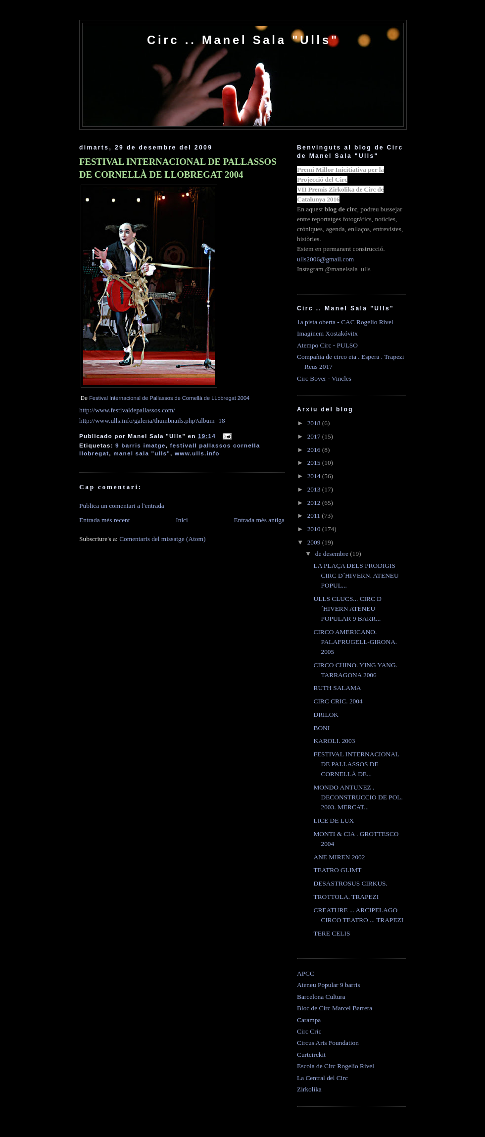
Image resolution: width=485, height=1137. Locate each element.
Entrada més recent (104, 520)
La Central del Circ (322, 1078)
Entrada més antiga (259, 520)
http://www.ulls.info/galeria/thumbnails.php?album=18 (152, 420)
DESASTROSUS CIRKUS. (350, 883)
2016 (314, 449)
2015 (314, 462)
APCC (305, 973)
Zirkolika (309, 1089)
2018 (314, 423)
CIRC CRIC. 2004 (337, 701)
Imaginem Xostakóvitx (327, 333)
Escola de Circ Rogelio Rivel (335, 1066)
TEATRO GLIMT (337, 870)
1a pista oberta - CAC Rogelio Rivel (345, 322)
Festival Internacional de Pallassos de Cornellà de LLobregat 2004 (169, 398)
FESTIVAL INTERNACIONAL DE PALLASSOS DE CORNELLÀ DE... (356, 764)
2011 (314, 515)
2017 (314, 436)
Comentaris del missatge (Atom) (162, 539)
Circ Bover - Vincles (324, 378)
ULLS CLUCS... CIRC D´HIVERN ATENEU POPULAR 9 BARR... (347, 608)
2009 (314, 542)
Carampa (309, 1020)
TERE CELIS (331, 933)
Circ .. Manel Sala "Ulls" (243, 40)
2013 (314, 489)
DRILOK (326, 714)
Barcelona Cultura (321, 996)
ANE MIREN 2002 (339, 857)
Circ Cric (309, 1031)
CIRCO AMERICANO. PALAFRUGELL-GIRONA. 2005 (355, 641)
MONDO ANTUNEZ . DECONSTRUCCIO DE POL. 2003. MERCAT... (357, 797)
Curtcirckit (311, 1054)
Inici (182, 520)
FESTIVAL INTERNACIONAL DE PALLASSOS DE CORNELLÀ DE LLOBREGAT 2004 (178, 168)
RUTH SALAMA (337, 688)
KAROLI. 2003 (334, 740)
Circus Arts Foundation (328, 1042)
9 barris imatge (140, 445)
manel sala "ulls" (141, 453)
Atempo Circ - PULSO (327, 345)
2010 (314, 529)
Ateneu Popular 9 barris (328, 985)
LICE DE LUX (333, 820)
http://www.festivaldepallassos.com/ (127, 410)
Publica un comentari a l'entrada (121, 505)
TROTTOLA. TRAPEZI (346, 896)
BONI (321, 728)
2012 (314, 502)
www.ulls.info (197, 453)
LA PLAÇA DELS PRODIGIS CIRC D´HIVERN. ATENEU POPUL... (355, 575)
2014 (314, 476)
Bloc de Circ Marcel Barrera (334, 1008)
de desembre (332, 553)
